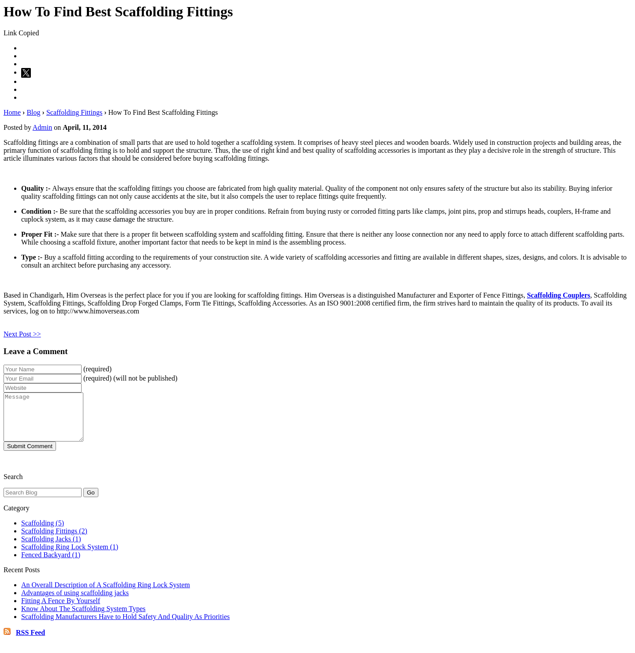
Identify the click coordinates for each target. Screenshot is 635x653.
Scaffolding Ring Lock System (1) (69, 556)
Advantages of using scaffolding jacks (75, 602)
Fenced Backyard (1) (50, 564)
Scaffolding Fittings (74, 112)
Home (12, 112)
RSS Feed (30, 641)
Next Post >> (22, 334)
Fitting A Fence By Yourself (60, 610)
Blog (33, 112)
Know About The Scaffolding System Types (83, 618)
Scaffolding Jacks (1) (51, 548)
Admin (42, 127)
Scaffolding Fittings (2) (54, 540)
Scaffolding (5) (42, 532)
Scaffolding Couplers (558, 295)
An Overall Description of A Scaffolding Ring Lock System (105, 594)
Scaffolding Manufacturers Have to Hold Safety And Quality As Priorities (125, 626)
